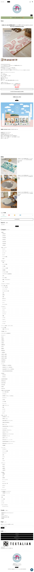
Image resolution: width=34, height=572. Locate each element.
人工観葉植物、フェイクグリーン (6, 491)
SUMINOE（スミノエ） (6, 416)
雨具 (3, 407)
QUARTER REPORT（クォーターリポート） (9, 441)
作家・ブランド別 (4, 415)
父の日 (2, 346)
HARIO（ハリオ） (5, 418)
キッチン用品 (4, 277)
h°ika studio (3, 384)
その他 (4, 399)
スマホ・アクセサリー (5, 504)
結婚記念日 (3, 344)
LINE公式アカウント (17, 537)
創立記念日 (3, 350)
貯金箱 (4, 477)
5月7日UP (4, 235)
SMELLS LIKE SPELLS (6, 422)
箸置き (4, 294)
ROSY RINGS (4, 382)
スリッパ (4, 481)
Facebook (17, 539)
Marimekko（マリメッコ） (6, 435)
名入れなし (4, 376)
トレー (4, 302)
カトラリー (4, 300)
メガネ (4, 460)
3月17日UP (4, 241)
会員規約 (3, 518)
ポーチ (4, 487)
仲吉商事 (4, 445)
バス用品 (4, 266)
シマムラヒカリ (5, 428)
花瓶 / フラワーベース (6, 405)
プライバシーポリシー (5, 515)
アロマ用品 (4, 401)
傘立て (4, 258)
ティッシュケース (5, 479)
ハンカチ (3, 502)
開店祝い (3, 348)
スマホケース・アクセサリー (6, 283)
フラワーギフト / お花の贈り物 (7, 273)
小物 (3, 281)
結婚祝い (4, 468)
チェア (4, 254)
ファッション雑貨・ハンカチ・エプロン (7, 325)
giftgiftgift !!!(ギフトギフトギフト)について (7, 512)
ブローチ (4, 319)
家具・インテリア (4, 247)
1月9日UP (4, 245)
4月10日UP (4, 237)
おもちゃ (4, 485)
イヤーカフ (4, 321)
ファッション (4, 403)
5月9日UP (4, 233)
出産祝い (3, 342)
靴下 (3, 458)
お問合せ (3, 514)
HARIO (3, 386)
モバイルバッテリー (5, 506)
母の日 (4, 466)
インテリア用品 (5, 264)
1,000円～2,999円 (4, 354)
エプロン (4, 409)
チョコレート (3, 335)
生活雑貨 (3, 472)
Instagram (17, 535)
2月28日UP (4, 243)
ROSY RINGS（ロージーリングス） (8, 420)
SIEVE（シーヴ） (5, 437)
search (9, 1)
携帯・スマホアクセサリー (6, 279)
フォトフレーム (4, 489)
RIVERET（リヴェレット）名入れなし (8, 395)
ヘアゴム (4, 317)
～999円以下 (3, 352)
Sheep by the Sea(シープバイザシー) (8, 426)
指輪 (3, 315)
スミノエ (3, 363)
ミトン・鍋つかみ (5, 287)
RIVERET (3, 373)
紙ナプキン (4, 298)
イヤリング (4, 313)
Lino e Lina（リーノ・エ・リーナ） (8, 439)
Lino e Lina (3, 388)
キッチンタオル (5, 304)
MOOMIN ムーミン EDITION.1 (7, 365)
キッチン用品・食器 (4, 285)
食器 (3, 262)
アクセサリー (3, 306)
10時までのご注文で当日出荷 (6, 390)
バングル (4, 323)
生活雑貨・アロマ (4, 331)
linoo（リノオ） (5, 424)
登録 (2, 527)
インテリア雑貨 (5, 256)
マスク (4, 456)
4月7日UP (4, 239)
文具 (3, 275)
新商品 (2, 232)
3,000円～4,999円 (4, 356)
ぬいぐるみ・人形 (5, 483)
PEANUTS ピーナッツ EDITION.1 (7, 367)
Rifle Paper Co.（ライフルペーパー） (8, 443)
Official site (17, 533)
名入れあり (4, 374)
